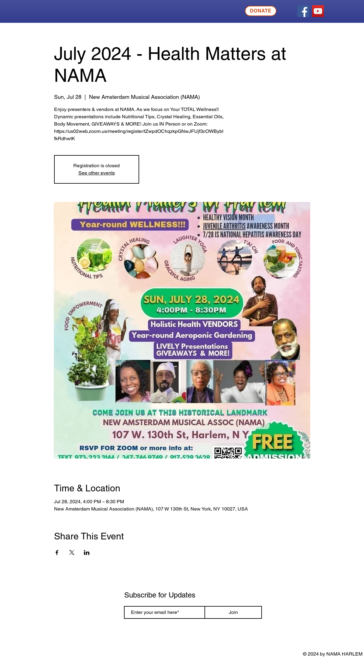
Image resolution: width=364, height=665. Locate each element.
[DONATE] (260, 11)
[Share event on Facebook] (57, 552)
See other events (96, 173)
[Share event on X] (72, 552)
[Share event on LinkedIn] (87, 552)
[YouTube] (318, 11)
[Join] (233, 612)
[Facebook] (303, 11)
